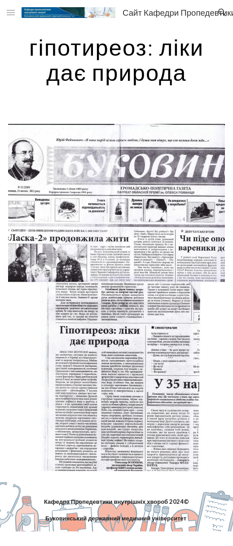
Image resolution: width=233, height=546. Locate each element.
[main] (116, 59)
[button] (11, 12)
